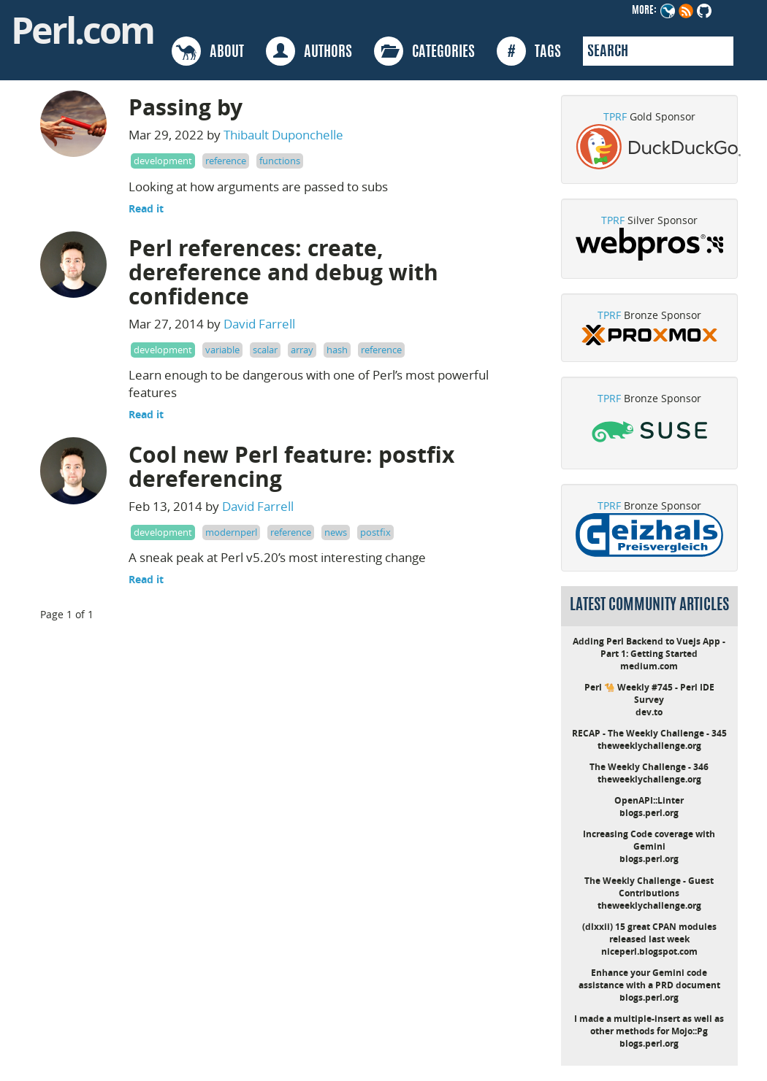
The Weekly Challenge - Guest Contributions (649, 886)
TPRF (615, 116)
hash (337, 349)
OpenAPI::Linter (649, 800)
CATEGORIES (424, 51)
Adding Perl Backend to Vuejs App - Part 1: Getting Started (649, 647)
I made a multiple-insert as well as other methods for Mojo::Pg (649, 1024)
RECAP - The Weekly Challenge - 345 (649, 733)
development (163, 160)
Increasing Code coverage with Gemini (649, 840)
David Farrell (259, 323)
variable (222, 349)
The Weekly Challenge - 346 (649, 767)
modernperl (231, 532)
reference (225, 160)
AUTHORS (309, 51)
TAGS (529, 51)
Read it (146, 208)
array (302, 349)
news (335, 532)
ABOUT (208, 51)
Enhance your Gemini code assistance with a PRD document (649, 978)
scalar (265, 349)
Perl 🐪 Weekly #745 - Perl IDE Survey (649, 693)
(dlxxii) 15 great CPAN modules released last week (649, 932)
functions (279, 160)
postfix (375, 532)
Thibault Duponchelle (283, 134)
